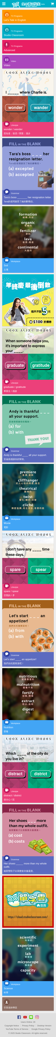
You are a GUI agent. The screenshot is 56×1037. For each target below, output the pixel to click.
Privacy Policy (28, 1026)
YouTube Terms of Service (17, 1029)
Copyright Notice (12, 1026)
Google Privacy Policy (40, 1029)
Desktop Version (44, 1026)
